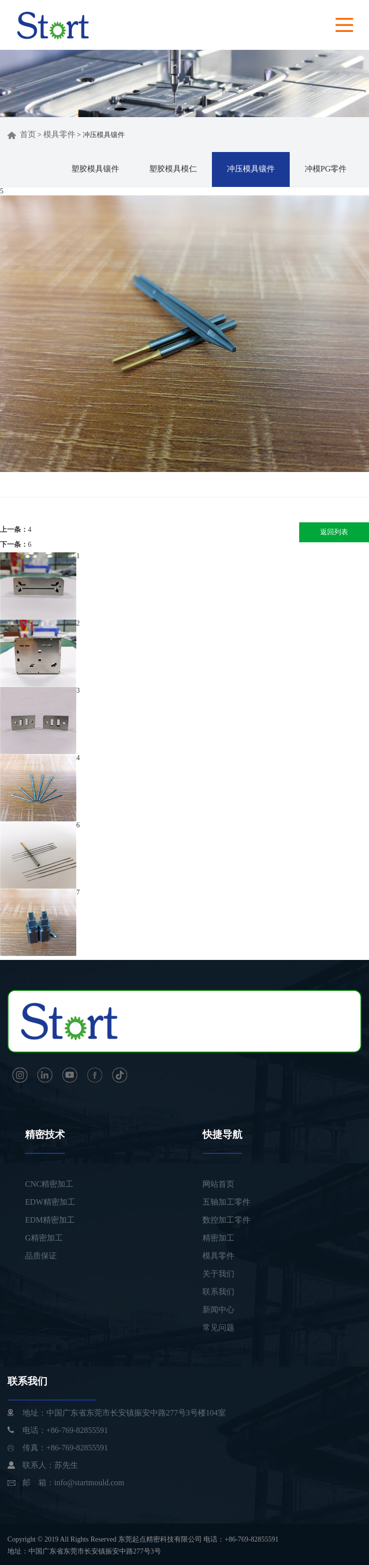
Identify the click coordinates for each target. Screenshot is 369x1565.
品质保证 (41, 1256)
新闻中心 (218, 1309)
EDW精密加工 (50, 1202)
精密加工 (218, 1238)
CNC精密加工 (49, 1184)
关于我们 (218, 1273)
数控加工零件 (226, 1220)
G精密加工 (44, 1238)
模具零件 (59, 134)
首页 (21, 134)
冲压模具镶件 (251, 168)
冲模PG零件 (326, 168)
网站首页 (218, 1184)
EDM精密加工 (50, 1220)
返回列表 (334, 532)
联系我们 (218, 1291)
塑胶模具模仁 (173, 168)
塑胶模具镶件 (95, 168)
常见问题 (218, 1327)
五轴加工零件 (226, 1202)
